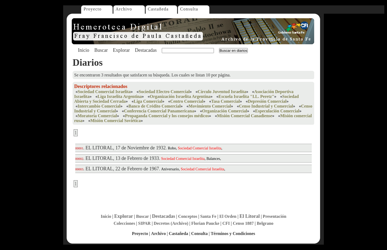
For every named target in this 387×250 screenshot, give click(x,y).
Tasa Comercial (225, 101)
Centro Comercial (186, 101)
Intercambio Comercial (99, 106)
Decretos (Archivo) (171, 223)
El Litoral (249, 216)
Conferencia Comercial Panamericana (159, 111)
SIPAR (144, 223)
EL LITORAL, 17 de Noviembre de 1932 (125, 147)
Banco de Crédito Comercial (154, 106)
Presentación (274, 216)
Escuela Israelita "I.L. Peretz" (246, 96)
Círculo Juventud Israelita (222, 91)
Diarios (88, 62)
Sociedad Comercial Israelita (104, 91)
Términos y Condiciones (233, 233)
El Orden (227, 216)
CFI (226, 223)
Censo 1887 (243, 223)
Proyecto (93, 9)
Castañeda (158, 9)
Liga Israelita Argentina (120, 96)
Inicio (83, 50)
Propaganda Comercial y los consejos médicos (167, 115)
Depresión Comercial (267, 101)
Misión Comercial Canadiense (244, 115)
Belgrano (265, 223)
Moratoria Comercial (97, 115)
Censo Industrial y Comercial (266, 106)
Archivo (124, 9)
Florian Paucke (205, 223)
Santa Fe (208, 216)
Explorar (121, 50)
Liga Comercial (148, 101)
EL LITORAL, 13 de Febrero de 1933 (122, 158)
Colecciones (124, 223)
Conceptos (187, 216)
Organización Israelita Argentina (180, 96)
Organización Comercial (224, 111)
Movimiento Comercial (210, 106)
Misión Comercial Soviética (115, 120)
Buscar (101, 50)
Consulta (189, 9)
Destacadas (146, 50)
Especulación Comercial (277, 111)
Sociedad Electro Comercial (164, 91)
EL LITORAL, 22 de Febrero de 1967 (122, 168)
